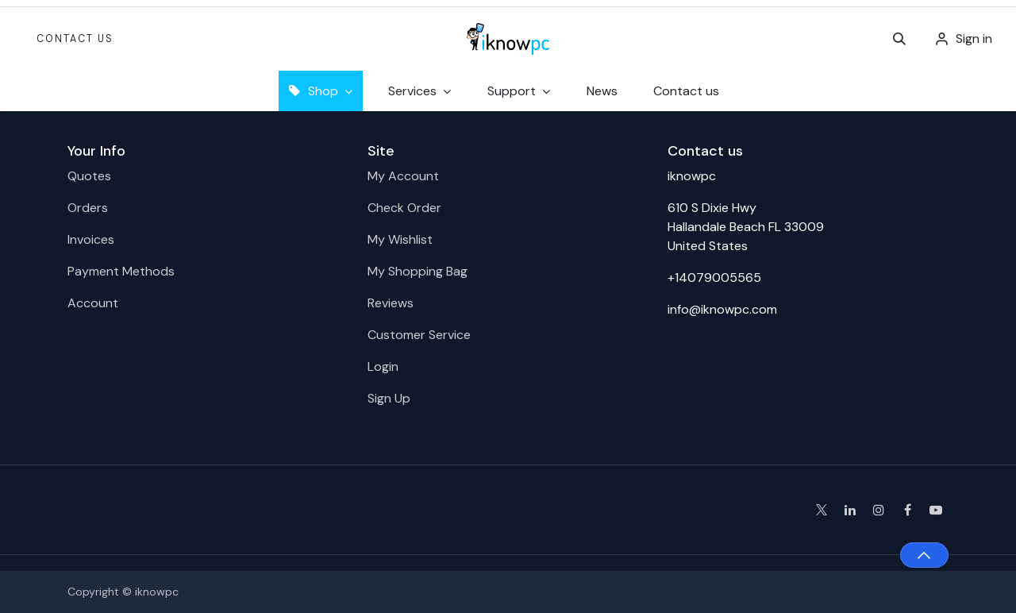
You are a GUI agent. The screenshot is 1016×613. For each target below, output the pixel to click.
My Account (403, 176)
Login (383, 366)
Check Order (404, 207)
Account (92, 303)
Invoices (90, 239)
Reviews (391, 303)
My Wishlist (400, 239)
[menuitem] (602, 91)
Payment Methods (121, 271)
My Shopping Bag (418, 271)
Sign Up (389, 398)
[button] (899, 39)
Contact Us (75, 39)
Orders (87, 207)
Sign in (974, 38)
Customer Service (419, 334)
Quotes (89, 176)
